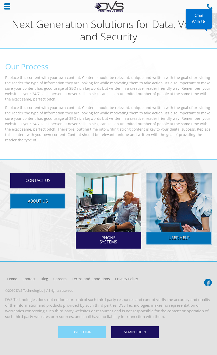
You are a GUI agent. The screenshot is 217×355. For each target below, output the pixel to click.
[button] (199, 19)
